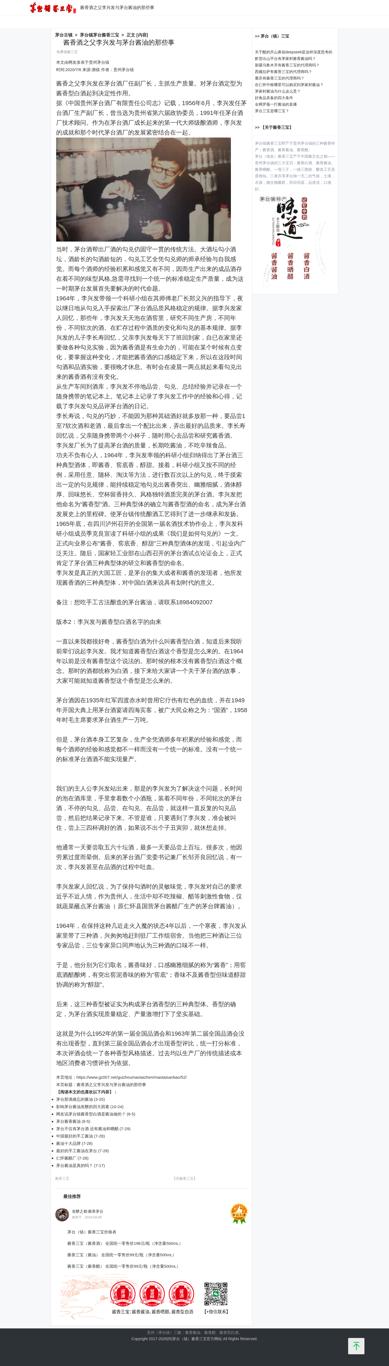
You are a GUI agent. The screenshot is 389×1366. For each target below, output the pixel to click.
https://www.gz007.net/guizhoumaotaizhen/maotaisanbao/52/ (132, 1077)
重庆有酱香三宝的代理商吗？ (279, 78)
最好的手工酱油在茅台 (76, 1150)
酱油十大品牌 (68, 1143)
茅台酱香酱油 (68, 1121)
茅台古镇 (64, 35)
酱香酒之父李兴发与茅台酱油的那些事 (111, 1084)
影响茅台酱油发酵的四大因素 (82, 1106)
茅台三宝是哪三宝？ (272, 111)
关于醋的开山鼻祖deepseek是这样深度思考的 (294, 52)
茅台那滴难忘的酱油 (74, 1099)
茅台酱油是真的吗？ (74, 1165)
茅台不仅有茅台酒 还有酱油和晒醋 (87, 1128)
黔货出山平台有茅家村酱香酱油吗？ (285, 58)
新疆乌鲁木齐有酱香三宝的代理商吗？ (287, 65)
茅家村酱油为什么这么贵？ (278, 91)
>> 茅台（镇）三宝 (272, 36)
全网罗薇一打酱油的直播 (276, 104)
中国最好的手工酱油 (74, 1136)
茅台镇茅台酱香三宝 (99, 35)
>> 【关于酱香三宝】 (274, 127)
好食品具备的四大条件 (274, 98)
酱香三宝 (62, 1178)
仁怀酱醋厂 (66, 1158)
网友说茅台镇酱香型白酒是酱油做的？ (91, 1114)
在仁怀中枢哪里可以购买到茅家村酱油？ (289, 85)
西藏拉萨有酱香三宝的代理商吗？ (283, 71)
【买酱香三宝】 (184, 1178)
